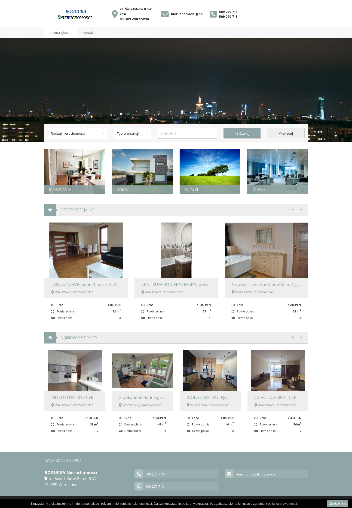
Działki (191, 188)
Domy (122, 188)
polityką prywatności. (283, 503)
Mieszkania (60, 188)
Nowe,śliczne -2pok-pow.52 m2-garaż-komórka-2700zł (285, 283)
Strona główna (60, 31)
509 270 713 (228, 10)
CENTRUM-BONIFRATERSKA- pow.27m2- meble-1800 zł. (195, 283)
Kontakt (89, 31)
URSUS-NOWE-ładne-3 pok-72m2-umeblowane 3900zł (104, 283)
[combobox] (187, 132)
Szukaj (242, 132)
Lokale (258, 188)
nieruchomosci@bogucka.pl (189, 13)
